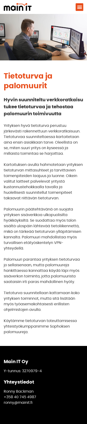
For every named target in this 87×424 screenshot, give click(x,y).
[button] (79, 7)
